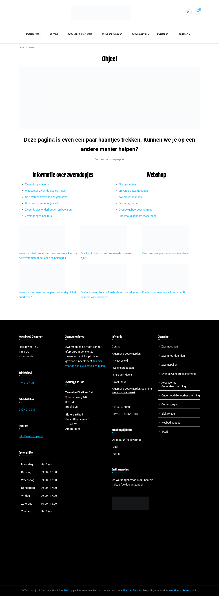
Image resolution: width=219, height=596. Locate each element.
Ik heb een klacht (122, 375)
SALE (164, 436)
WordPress (175, 590)
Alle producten (128, 185)
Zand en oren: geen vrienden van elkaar (166, 253)
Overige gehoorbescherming (136, 210)
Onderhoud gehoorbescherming (138, 216)
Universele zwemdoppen (134, 191)
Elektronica (168, 418)
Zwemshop (162, 34)
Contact (183, 34)
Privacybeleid (120, 361)
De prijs (54, 34)
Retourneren (119, 382)
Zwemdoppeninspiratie (80, 34)
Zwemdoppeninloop (112, 34)
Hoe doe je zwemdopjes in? (42, 203)
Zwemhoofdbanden (131, 197)
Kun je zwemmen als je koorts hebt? (164, 292)
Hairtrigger (70, 590)
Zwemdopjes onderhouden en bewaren (49, 210)
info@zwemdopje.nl (31, 436)
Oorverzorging (170, 409)
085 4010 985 (27, 410)
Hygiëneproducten (123, 368)
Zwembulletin (139, 34)
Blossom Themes (132, 590)
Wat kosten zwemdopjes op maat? (46, 191)
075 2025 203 (27, 383)
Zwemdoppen (170, 347)
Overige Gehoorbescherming (179, 374)
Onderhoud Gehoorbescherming (174, 397)
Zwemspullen (169, 365)
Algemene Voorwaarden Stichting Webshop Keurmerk (132, 390)
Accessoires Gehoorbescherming (174, 385)
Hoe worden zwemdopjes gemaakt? (47, 197)
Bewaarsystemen (129, 203)
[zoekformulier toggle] (189, 12)
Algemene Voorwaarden (127, 354)
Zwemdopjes (32, 34)
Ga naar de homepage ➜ (109, 159)
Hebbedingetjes (171, 427)
